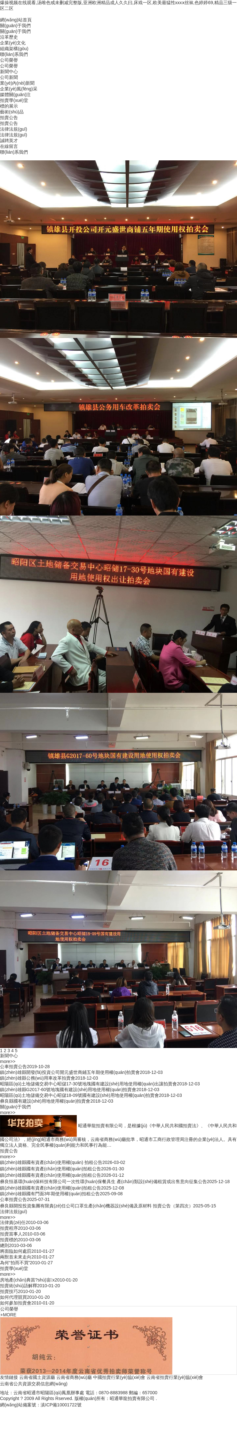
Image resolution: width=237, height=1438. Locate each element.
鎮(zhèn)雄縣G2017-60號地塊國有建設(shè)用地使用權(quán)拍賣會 (68, 1089)
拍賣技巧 (9, 1291)
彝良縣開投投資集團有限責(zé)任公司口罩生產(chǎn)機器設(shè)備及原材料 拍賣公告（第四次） (96, 1205)
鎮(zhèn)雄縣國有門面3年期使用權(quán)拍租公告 (50, 1193)
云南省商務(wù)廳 (74, 1377)
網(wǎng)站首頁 (16, 19)
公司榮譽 (9, 65)
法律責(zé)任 (13, 1222)
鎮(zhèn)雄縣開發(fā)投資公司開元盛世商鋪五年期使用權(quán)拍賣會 (70, 1072)
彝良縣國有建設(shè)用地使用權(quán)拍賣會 (45, 1101)
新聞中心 (9, 71)
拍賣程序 (9, 1228)
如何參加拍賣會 (15, 1302)
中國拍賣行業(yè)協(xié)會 (119, 1377)
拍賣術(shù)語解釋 (18, 1285)
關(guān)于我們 (15, 25)
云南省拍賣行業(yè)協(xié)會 (174, 1377)
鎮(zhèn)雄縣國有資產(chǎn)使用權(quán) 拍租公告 (51, 1162)
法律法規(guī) (13, 129)
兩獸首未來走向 (15, 1256)
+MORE (8, 1314)
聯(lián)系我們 (14, 152)
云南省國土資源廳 (37, 1377)
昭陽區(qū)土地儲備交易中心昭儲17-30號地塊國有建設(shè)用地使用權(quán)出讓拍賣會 (88, 1083)
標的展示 (9, 106)
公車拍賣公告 (13, 1066)
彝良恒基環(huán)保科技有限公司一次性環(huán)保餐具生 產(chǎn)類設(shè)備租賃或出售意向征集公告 (103, 1181)
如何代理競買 (13, 1297)
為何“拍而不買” (15, 1262)
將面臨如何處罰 (15, 1251)
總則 (4, 1245)
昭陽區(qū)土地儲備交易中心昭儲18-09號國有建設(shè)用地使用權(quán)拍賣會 (79, 1095)
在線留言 (9, 146)
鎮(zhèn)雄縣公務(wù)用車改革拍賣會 (37, 1078)
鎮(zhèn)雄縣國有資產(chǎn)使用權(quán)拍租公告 (50, 1168)
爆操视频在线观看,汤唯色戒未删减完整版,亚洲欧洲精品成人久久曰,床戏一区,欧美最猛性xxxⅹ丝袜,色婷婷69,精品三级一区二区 (118, 5)
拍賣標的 (9, 1239)
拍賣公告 (9, 117)
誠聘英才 (9, 140)
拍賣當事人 (11, 1233)
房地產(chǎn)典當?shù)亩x (27, 1279)
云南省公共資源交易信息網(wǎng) (33, 1383)
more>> (7, 1061)
